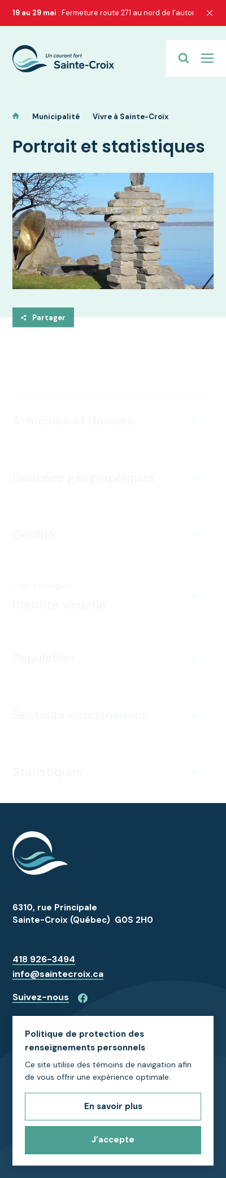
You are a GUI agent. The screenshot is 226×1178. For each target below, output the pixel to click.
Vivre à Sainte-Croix (130, 116)
